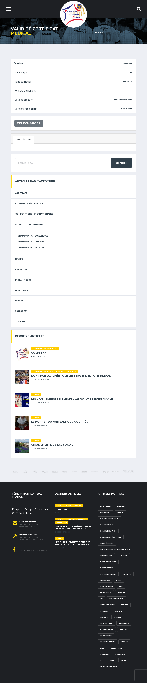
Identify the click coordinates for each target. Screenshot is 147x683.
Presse (19, 300)
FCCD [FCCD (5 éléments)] (118, 580)
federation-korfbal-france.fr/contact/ (29, 526)
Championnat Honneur (31, 242)
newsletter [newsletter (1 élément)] (106, 623)
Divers (19, 259)
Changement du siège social (52, 444)
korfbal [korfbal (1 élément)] (118, 611)
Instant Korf (23, 280)
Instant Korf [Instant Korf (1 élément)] (116, 599)
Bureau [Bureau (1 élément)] (121, 506)
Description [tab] (23, 139)
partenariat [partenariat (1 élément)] (106, 630)
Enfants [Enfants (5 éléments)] (127, 574)
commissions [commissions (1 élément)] (106, 525)
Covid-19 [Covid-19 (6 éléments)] (123, 556)
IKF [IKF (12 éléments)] (101, 599)
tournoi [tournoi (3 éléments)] (104, 654)
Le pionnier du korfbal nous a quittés (59, 421)
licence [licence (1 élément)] (117, 617)
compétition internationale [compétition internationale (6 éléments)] (115, 550)
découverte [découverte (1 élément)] (106, 568)
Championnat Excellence (33, 236)
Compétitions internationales (34, 214)
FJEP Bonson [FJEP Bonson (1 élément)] (106, 587)
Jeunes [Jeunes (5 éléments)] (124, 605)
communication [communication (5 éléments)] (108, 531)
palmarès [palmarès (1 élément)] (124, 623)
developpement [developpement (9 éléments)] (108, 562)
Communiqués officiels (29, 203)
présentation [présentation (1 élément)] (107, 642)
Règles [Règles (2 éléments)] (124, 642)
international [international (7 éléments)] (107, 605)
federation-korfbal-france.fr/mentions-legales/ (32, 539)
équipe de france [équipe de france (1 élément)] (108, 666)
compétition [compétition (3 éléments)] (106, 543)
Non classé (22, 290)
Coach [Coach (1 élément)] (120, 513)
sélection (21, 311)
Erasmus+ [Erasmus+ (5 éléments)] (105, 580)
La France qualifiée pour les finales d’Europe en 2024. (71, 375)
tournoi (20, 321)
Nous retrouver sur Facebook (30, 549)
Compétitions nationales (31, 224)
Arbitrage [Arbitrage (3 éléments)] (105, 506)
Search (121, 163)
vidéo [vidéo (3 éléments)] (124, 660)
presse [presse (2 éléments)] (123, 630)
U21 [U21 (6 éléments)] (101, 660)
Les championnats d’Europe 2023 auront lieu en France (72, 398)
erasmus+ (21, 269)
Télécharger (29, 123)
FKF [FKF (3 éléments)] (121, 587)
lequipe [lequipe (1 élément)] (104, 617)
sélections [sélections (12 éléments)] (116, 648)
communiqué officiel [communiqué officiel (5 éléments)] (110, 537)
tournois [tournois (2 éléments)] (120, 654)
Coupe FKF (38, 352)
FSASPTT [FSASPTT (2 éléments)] (122, 593)
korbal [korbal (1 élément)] (103, 611)
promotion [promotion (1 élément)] (106, 636)
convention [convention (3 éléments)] (106, 556)
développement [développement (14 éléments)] (108, 574)
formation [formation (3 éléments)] (105, 593)
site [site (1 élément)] (102, 648)
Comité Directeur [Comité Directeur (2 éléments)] (109, 519)
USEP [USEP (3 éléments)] (112, 660)
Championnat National (32, 248)
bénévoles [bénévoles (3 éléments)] (105, 513)
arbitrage (21, 193)
